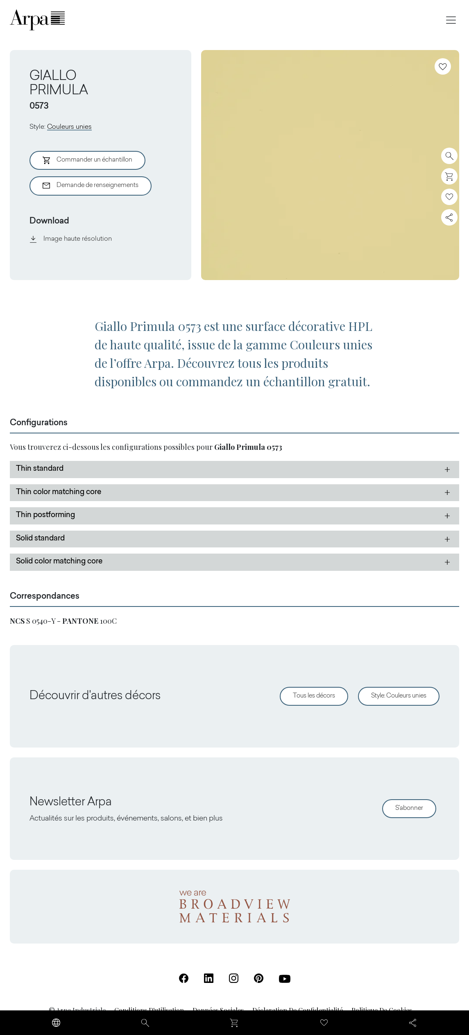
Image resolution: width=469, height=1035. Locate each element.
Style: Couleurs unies (398, 696)
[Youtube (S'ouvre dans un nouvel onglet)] (284, 979)
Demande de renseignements (90, 185)
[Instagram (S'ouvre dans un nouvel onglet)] (233, 978)
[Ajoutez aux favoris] (442, 66)
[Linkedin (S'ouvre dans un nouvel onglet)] (208, 978)
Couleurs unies (69, 127)
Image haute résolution (70, 239)
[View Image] (330, 165)
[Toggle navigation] (451, 20)
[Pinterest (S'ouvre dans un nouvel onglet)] (258, 978)
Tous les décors (314, 696)
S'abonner (409, 808)
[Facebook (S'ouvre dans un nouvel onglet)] (183, 978)
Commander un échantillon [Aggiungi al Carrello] (87, 160)
